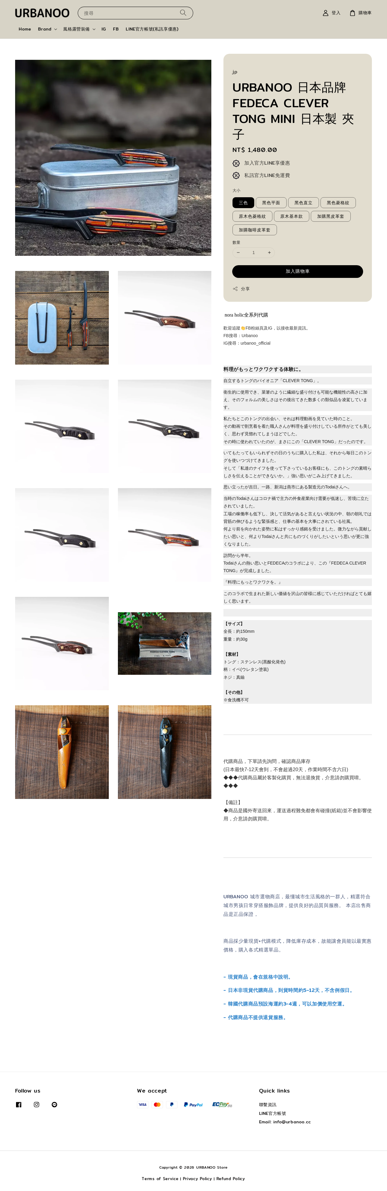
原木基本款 (291, 216)
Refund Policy (230, 1179)
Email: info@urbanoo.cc (285, 1122)
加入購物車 (298, 271)
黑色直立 (303, 202)
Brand (44, 29)
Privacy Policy (197, 1179)
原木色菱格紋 (252, 216)
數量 (237, 242)
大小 (237, 190)
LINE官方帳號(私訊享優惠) (152, 29)
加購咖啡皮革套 (255, 230)
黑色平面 (271, 202)
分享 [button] (241, 288)
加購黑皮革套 (330, 216)
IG (104, 29)
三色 (243, 202)
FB (116, 29)
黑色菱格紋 (338, 202)
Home (25, 29)
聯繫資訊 (268, 1105)
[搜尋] (183, 13)
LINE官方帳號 (272, 1113)
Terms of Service (160, 1179)
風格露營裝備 (76, 29)
